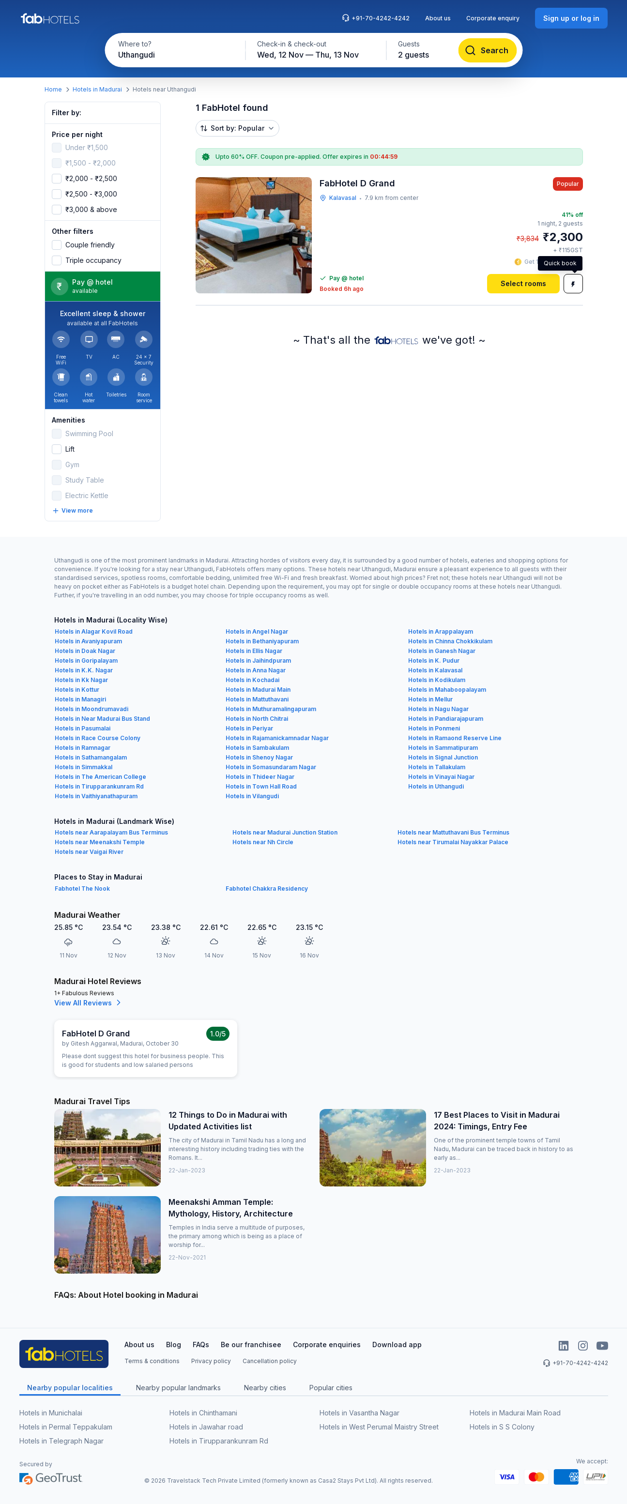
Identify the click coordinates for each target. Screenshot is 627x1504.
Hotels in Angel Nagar (257, 631)
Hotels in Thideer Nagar (260, 776)
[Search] (487, 50)
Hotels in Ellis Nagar (254, 650)
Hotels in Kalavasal (435, 670)
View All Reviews (88, 1002)
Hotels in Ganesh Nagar (441, 650)
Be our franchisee (251, 1344)
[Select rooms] (523, 283)
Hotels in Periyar (249, 728)
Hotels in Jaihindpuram (258, 660)
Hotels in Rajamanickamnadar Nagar (277, 738)
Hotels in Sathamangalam (91, 757)
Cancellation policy (270, 1361)
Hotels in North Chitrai (257, 718)
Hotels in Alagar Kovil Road (94, 631)
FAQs (201, 1344)
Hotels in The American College (100, 776)
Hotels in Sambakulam (257, 747)
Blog (173, 1344)
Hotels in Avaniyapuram (88, 641)
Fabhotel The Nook (82, 888)
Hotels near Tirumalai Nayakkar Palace (453, 842)
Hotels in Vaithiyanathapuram (96, 796)
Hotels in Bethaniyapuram (262, 641)
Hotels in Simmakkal (83, 767)
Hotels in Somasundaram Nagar (271, 767)
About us (438, 18)
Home (53, 89)
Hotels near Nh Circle (262, 842)
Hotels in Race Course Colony (97, 738)
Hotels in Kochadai (252, 680)
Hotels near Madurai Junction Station (284, 832)
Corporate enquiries (327, 1344)
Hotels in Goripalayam (86, 660)
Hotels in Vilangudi (252, 796)
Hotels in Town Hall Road (261, 786)
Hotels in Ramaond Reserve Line (455, 738)
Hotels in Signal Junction (443, 757)
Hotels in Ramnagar (82, 747)
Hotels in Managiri (80, 699)
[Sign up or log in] (571, 18)
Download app (397, 1344)
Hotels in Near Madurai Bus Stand (102, 718)
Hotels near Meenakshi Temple (100, 842)
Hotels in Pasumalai (82, 728)
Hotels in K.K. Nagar (84, 670)
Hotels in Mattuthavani (257, 699)
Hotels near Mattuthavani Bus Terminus (453, 832)
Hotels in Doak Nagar (85, 650)
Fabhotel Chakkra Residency (267, 888)
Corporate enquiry (493, 18)
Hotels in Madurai (97, 89)
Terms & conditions (152, 1361)
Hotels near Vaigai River (89, 851)
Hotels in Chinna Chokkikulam (450, 641)
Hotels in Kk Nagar (81, 680)
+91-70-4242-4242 (376, 18)
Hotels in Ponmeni (434, 728)
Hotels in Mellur (430, 699)
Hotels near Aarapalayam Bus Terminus (111, 832)
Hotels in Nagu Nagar (438, 709)
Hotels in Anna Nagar (256, 670)
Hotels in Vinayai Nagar (441, 776)
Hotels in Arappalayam (440, 631)
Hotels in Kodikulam (436, 680)
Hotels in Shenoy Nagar (259, 757)
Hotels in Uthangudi (436, 786)
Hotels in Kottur (77, 689)
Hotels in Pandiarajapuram (445, 718)
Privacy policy (211, 1361)
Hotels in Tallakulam (436, 767)
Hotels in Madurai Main (258, 689)
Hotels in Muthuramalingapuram (271, 709)
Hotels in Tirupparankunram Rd (99, 786)
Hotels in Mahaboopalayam (447, 689)
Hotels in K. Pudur (433, 660)
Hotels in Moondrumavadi (91, 709)
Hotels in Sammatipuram (443, 747)
